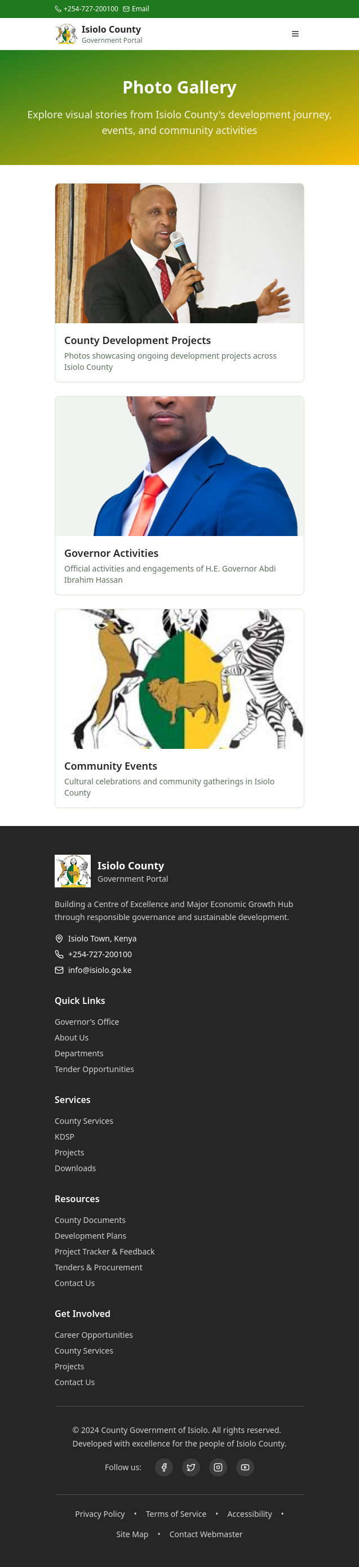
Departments (84, 1053)
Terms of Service (176, 1513)
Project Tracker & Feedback (109, 1251)
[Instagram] (218, 1467)
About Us (76, 1037)
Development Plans (95, 1235)
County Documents (95, 1220)
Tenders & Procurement (103, 1267)
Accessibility (250, 1513)
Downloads (80, 1168)
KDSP (69, 1136)
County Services (88, 1120)
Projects (74, 1152)
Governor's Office (91, 1021)
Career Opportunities (98, 1334)
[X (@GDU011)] (191, 1467)
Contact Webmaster (206, 1534)
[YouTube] (245, 1467)
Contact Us (79, 1283)
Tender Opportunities (99, 1069)
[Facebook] (164, 1467)
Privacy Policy (100, 1513)
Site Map (132, 1534)
